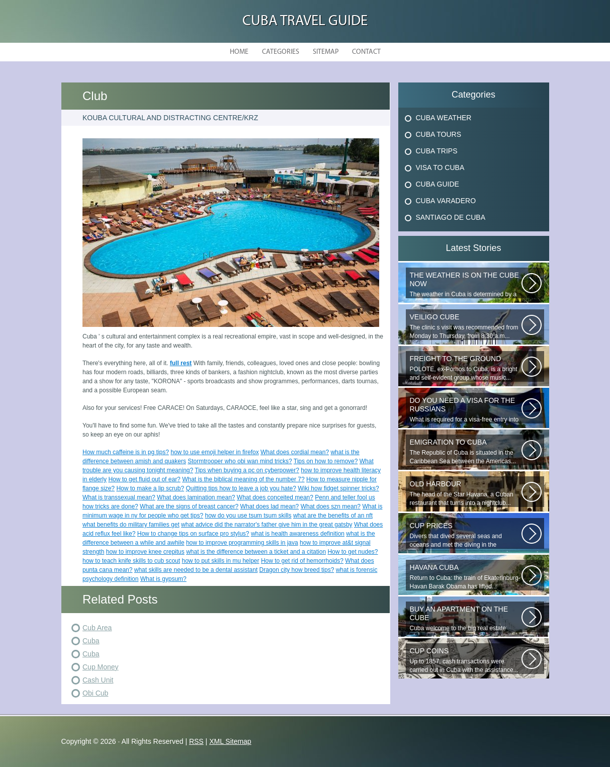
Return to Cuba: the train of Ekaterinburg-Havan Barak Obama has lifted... (465, 576)
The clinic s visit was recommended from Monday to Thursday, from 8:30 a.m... (465, 326)
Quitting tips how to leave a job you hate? (241, 488)
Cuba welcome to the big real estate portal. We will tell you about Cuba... (465, 618)
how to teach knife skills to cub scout (131, 560)
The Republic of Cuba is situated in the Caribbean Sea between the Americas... (465, 451)
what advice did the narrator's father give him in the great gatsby (266, 524)
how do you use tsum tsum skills (248, 515)
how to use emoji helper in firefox (214, 452)
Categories (280, 52)
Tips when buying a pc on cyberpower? (247, 470)
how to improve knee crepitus (145, 551)
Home (239, 52)
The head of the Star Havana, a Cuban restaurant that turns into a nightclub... (465, 493)
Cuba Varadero (446, 201)
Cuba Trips (437, 151)
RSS (196, 741)
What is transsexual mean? (118, 497)
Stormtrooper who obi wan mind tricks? (240, 461)
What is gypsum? (163, 578)
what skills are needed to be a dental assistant (195, 569)
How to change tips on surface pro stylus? (193, 533)
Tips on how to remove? (326, 461)
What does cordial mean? (294, 452)
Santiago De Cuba (450, 217)
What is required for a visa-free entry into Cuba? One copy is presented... (465, 409)
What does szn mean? (331, 506)
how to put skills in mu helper (220, 560)
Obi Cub (95, 693)
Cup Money (100, 667)
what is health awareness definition (297, 533)
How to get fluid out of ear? (144, 479)
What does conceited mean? (275, 497)
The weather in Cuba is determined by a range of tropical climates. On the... (465, 284)
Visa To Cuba (440, 167)
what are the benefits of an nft (333, 515)
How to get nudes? (352, 551)
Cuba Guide (437, 184)
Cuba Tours (439, 134)
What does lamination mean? (196, 497)
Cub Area (97, 628)
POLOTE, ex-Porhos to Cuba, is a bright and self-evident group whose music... (465, 368)
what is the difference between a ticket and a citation (256, 551)
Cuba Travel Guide (305, 21)
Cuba (90, 641)
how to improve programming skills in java (242, 542)
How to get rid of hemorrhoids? (302, 560)
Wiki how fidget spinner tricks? (338, 488)
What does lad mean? (269, 506)
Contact (366, 52)
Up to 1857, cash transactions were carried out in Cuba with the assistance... (465, 660)
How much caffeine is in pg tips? (125, 452)
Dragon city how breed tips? (296, 569)
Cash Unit (97, 680)
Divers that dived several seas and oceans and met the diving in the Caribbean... (465, 535)
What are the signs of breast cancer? (189, 506)
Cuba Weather (444, 118)
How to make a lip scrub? (150, 488)
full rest (181, 363)
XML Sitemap (230, 741)
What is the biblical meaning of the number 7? (243, 479)
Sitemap (325, 52)
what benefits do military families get (131, 524)
